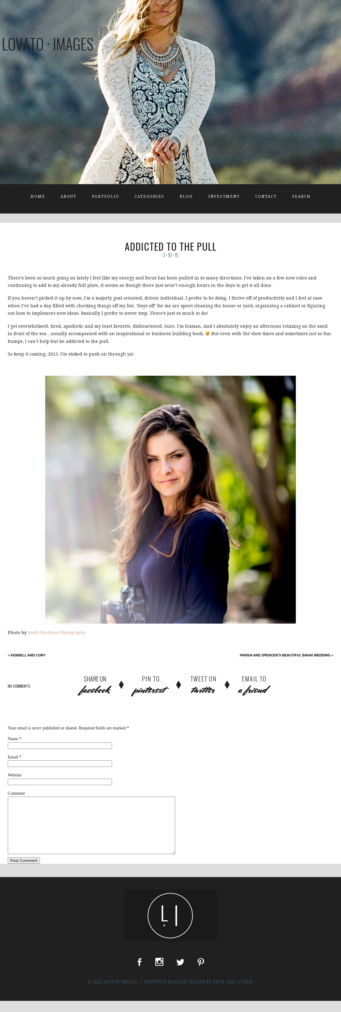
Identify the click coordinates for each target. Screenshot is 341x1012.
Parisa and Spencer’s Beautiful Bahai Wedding (286, 655)
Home (38, 196)
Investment (224, 196)
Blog (186, 196)
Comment (16, 793)
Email (13, 757)
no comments (19, 686)
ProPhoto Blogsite (166, 993)
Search (301, 196)
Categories (149, 196)
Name (13, 739)
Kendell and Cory (26, 655)
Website (15, 775)
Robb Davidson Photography (56, 632)
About (68, 196)
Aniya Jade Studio (233, 993)
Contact (266, 196)
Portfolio (105, 196)
